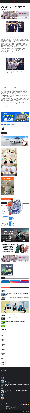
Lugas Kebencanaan (3, 344)
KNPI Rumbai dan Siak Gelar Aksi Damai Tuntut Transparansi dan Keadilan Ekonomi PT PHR (16, 381)
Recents (15, 287)
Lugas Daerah (2, 336)
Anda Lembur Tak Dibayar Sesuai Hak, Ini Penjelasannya (12, 317)
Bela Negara (2, 331)
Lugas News (2, 335)
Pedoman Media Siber (3, 370)
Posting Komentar (3, 135)
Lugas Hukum (2, 340)
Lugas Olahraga (3, 349)
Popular (5, 287)
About (21, 411)
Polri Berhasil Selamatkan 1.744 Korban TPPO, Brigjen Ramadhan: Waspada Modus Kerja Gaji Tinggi (17, 294)
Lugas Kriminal (2, 345)
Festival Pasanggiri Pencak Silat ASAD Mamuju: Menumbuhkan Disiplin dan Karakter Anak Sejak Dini (17, 385)
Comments (24, 287)
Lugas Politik (2, 355)
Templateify (5, 411)
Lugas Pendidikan (3, 353)
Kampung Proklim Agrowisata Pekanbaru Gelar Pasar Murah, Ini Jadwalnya (15, 321)
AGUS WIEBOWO (13, 127)
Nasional (2, 358)
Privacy (24, 411)
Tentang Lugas (2, 371)
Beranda (2, 4)
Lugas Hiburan (2, 339)
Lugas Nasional (3, 334)
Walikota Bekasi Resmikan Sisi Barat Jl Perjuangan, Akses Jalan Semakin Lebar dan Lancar (17, 297)
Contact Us (27, 411)
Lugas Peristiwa (3, 354)
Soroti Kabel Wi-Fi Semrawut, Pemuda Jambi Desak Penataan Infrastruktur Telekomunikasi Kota (15, 290)
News (1, 359)
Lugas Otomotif (3, 350)
